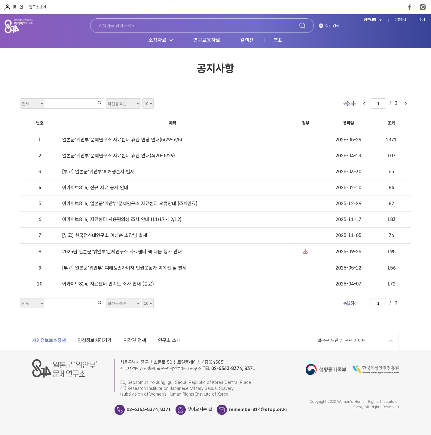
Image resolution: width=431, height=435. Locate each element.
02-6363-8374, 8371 (149, 409)
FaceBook (409, 7)
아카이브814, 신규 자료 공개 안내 (95, 187)
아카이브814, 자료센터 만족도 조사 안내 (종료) (108, 284)
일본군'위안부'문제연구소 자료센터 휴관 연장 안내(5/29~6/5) (122, 140)
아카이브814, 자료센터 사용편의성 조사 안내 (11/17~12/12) (121, 219)
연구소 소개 (38, 7)
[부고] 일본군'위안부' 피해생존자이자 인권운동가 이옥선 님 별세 (124, 268)
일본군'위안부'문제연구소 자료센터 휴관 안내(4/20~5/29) (118, 156)
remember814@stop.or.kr (258, 409)
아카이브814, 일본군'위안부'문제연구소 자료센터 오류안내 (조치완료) (129, 203)
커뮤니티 (370, 20)
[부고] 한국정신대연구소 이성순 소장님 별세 (104, 235)
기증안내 (401, 20)
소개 (422, 20)
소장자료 (157, 40)
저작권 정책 (135, 340)
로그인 (18, 7)
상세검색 (332, 25)
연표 (278, 40)
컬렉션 (247, 40)
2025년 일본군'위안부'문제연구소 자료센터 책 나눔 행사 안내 (122, 252)
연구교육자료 (206, 40)
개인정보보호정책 (49, 340)
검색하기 (302, 25)
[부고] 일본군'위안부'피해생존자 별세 (98, 171)
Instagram (422, 7)
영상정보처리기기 (95, 340)
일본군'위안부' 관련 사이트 (341, 340)
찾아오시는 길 (200, 409)
